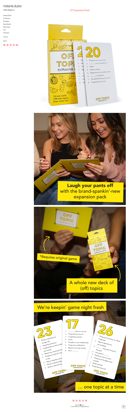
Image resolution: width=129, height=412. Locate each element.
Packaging (6, 21)
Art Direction (6, 18)
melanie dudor (12, 6)
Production (6, 33)
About (5, 41)
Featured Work (7, 15)
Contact (5, 37)
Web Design (6, 27)
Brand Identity (7, 24)
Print (4, 30)
